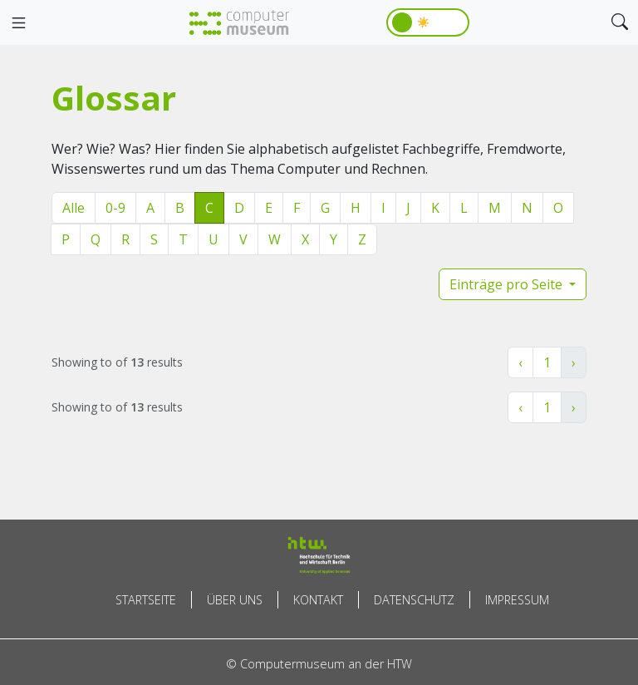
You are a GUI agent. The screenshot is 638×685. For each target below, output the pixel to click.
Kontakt (318, 600)
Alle (73, 208)
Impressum (517, 600)
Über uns (235, 600)
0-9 (115, 208)
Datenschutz (414, 600)
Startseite (145, 600)
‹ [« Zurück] (520, 362)
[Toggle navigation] (18, 23)
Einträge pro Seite (507, 284)
